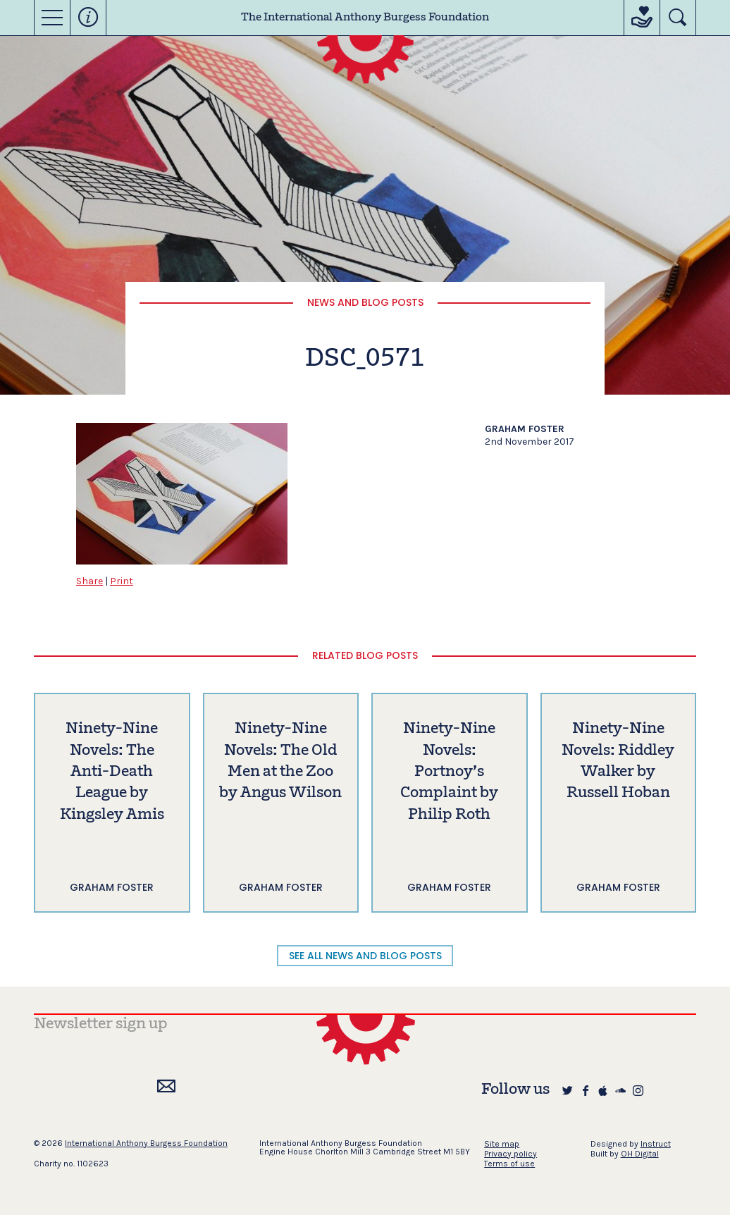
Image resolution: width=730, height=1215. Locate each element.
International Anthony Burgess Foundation (146, 1143)
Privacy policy (510, 1154)
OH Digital (640, 1154)
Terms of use (509, 1163)
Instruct (656, 1144)
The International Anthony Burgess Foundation (365, 17)
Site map (501, 1144)
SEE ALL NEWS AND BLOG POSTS (365, 956)
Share (89, 581)
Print (121, 581)
